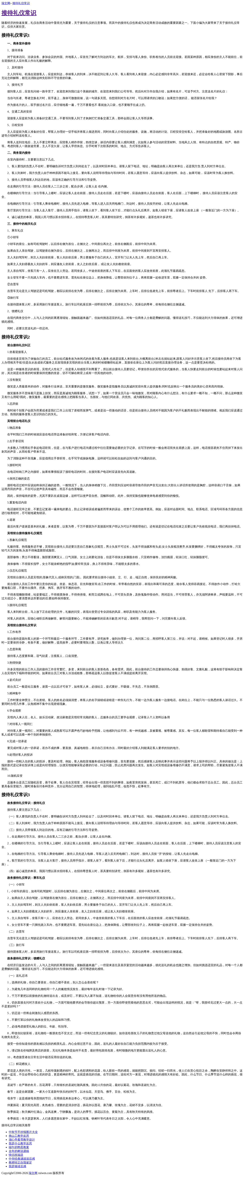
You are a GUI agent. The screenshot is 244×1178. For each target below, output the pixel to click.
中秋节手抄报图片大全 (23, 1132)
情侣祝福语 (16, 1154)
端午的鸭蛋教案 (19, 1147)
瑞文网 (5, 3)
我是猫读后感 (17, 1166)
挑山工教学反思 (19, 1135)
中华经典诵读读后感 (22, 1158)
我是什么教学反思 (20, 1143)
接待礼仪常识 (21, 3)
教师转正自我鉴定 (20, 1162)
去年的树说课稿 (19, 1151)
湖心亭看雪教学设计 (22, 1139)
